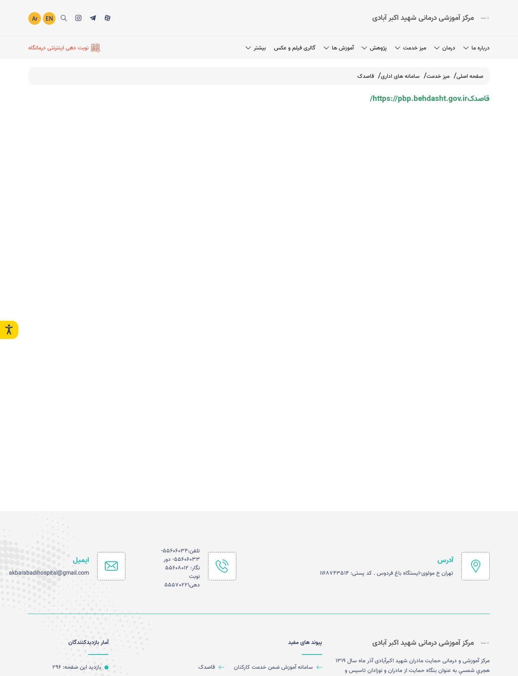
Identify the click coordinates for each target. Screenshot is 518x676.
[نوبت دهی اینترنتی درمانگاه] (64, 47)
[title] (107, 18)
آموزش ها (339, 47)
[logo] (431, 18)
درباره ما (476, 47)
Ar (35, 19)
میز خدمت (410, 47)
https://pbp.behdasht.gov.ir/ (418, 99)
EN (49, 19)
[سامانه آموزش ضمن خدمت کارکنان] (276, 667)
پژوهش (374, 47)
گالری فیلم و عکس (295, 47)
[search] (63, 18)
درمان (444, 47)
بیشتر (256, 47)
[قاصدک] (179, 667)
